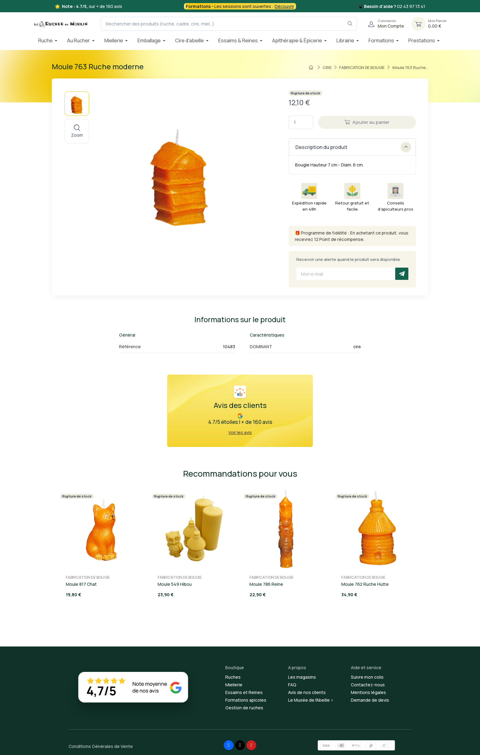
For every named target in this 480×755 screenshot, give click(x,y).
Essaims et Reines (244, 692)
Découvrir (284, 6)
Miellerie (233, 685)
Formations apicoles (245, 700)
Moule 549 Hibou (175, 584)
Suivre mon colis (367, 677)
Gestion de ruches (244, 708)
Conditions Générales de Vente (101, 746)
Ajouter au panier (366, 122)
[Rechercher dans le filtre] (350, 24)
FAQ (292, 685)
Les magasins (302, 677)
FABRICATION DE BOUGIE (88, 577)
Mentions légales (368, 692)
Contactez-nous (368, 685)
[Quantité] (301, 122)
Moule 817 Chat (81, 584)
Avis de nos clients (307, 692)
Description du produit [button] (353, 147)
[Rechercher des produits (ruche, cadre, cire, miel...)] (229, 24)
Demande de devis (370, 700)
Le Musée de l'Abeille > (310, 700)
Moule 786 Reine (266, 584)
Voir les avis (240, 432)
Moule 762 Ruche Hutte (365, 584)
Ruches (233, 677)
